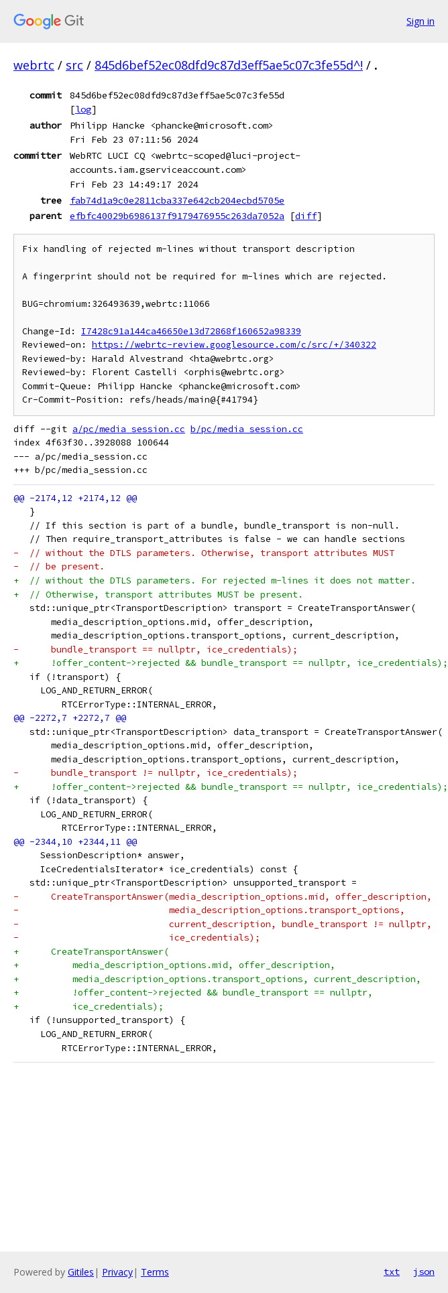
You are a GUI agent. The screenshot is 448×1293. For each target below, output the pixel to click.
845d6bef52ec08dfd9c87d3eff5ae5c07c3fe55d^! (229, 65)
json (424, 1272)
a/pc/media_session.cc (128, 429)
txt (392, 1272)
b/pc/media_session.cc (246, 429)
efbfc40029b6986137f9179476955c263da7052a (177, 216)
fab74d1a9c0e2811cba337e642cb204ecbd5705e (177, 200)
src (74, 65)
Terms (155, 1272)
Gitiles (81, 1272)
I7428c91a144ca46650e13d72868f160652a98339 (191, 331)
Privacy (117, 1272)
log (83, 109)
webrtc (33, 65)
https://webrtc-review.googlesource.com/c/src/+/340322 (234, 344)
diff (306, 216)
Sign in (420, 21)
